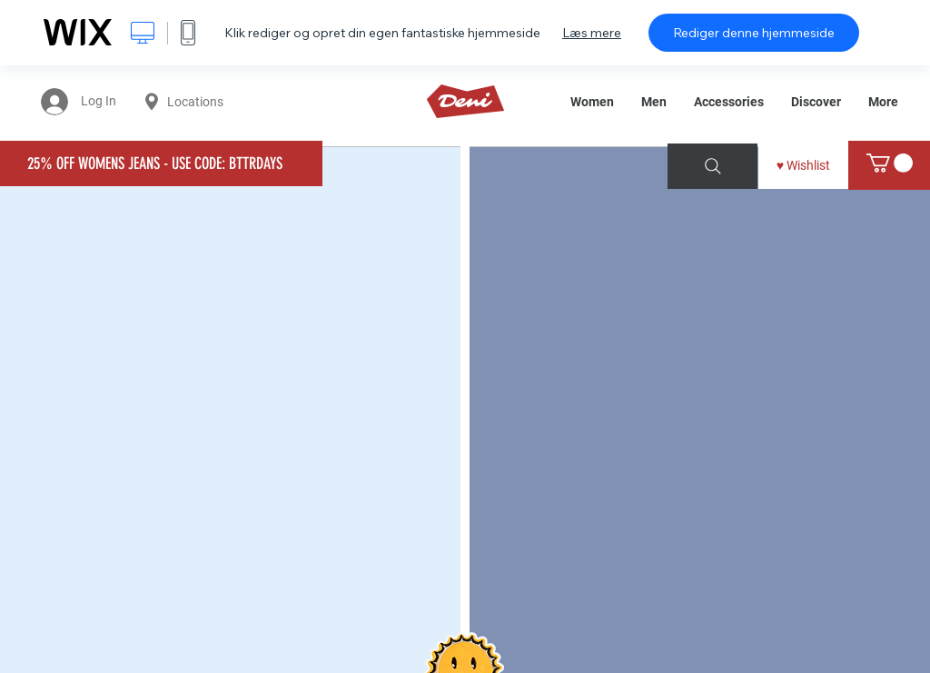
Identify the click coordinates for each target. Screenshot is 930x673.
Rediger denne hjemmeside (754, 33)
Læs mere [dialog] (591, 33)
